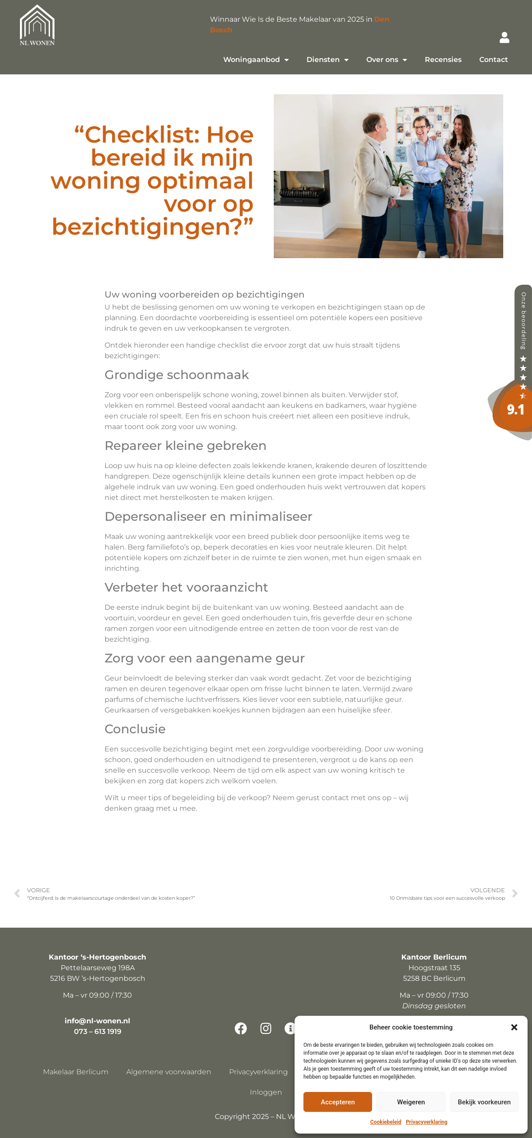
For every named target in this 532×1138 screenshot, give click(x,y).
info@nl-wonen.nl (97, 1021)
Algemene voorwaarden (168, 1072)
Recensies (443, 59)
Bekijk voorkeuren (484, 1102)
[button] (514, 1027)
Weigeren (411, 1102)
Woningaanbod (256, 60)
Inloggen (266, 1092)
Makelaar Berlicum (76, 1072)
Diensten (328, 60)
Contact (493, 59)
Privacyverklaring (426, 1122)
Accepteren (338, 1102)
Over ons (386, 60)
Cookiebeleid (385, 1122)
